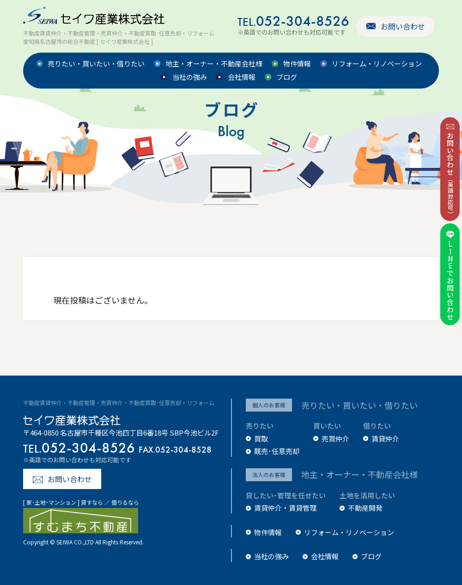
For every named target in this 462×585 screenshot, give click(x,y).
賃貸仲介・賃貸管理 (285, 508)
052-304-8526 (293, 21)
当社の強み (189, 77)
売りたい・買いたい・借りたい (96, 64)
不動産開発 (365, 508)
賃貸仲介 (385, 438)
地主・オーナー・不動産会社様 (213, 64)
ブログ (286, 77)
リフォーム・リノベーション (377, 64)
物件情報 (297, 64)
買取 (261, 438)
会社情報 (241, 77)
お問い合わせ (403, 26)
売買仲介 (335, 438)
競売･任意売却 (276, 451)
